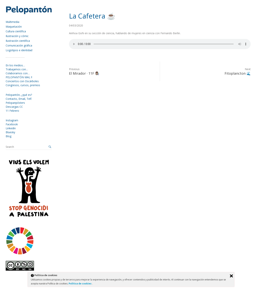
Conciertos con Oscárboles (22, 81)
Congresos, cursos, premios (23, 85)
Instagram (12, 120)
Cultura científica (16, 31)
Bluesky (10, 132)
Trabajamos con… (17, 69)
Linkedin (11, 128)
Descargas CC (14, 106)
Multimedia (12, 22)
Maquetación (14, 26)
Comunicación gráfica (19, 45)
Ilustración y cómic (17, 36)
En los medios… (15, 65)
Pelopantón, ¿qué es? (19, 95)
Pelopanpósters (15, 103)
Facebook (12, 124)
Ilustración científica (18, 41)
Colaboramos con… (18, 73)
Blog (8, 136)
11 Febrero (12, 110)
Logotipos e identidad (19, 50)
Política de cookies (80, 283)
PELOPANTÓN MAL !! (19, 77)
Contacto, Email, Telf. (19, 99)
